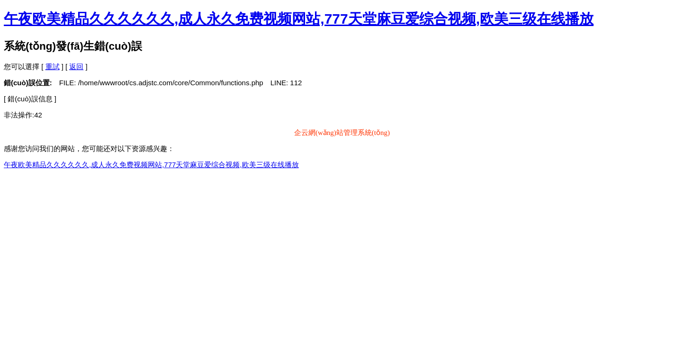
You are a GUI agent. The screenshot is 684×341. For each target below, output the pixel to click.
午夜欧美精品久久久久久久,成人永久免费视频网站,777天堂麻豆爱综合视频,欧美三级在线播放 (299, 19)
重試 (52, 67)
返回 (76, 67)
